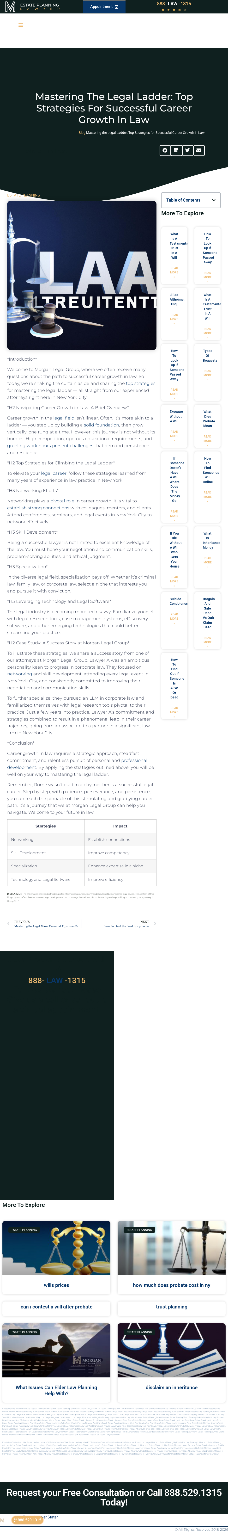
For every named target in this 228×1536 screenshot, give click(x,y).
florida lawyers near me (132, 1432)
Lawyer (42, 9)
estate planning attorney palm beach (55, 1423)
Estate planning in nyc (158, 1445)
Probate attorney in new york (24, 1454)
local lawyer (18, 1417)
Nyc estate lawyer (115, 1451)
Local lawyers (69, 1451)
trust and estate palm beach (71, 1435)
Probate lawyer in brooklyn (68, 1454)
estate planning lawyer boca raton (87, 1420)
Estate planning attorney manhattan (62, 1445)
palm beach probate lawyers (159, 1426)
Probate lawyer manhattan (160, 1454)
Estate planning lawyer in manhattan (49, 1448)
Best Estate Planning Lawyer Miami (138, 1412)
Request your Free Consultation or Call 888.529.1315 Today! (114, 1497)
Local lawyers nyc (83, 1451)
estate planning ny (168, 1442)
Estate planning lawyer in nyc (108, 1448)
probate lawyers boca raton (207, 1426)
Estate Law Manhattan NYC (38, 1442)
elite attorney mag (90, 1417)
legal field (63, 418)
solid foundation (101, 425)
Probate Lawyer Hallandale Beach (169, 1409)
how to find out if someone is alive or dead (177, 678)
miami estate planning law (180, 1432)
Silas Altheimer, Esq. (177, 299)
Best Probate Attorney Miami (88, 1412)
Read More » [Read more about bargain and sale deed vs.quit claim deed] (208, 642)
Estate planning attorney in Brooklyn (204, 1454)
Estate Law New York (59, 1442)
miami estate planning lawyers (205, 1432)
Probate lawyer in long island (92, 1454)
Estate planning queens (35, 1451)
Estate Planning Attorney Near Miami (34, 1412)
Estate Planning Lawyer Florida (113, 1409)
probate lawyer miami (45, 1420)
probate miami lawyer (26, 1435)
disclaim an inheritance (172, 1387)
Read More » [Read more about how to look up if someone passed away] (208, 277)
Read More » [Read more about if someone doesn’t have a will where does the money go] (174, 516)
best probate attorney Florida (111, 1429)
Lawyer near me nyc (54, 1451)
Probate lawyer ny (148, 1451)
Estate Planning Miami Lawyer (43, 1409)
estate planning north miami (81, 1432)
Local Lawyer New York (150, 1442)
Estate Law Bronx (132, 1442)
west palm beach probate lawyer (103, 1426)
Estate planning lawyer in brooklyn (210, 1445)
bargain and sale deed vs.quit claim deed (209, 613)
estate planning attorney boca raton (179, 1420)
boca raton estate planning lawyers (49, 1426)
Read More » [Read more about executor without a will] (174, 436)
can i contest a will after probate (56, 1307)
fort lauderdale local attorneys (155, 1432)
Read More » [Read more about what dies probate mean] (208, 441)
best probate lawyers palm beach (189, 1429)
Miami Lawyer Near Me (90, 1409)
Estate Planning (39, 5)
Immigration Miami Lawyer (81, 1414)
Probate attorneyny (132, 1451)
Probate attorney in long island (194, 1451)
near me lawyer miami (25, 1420)
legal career (53, 473)
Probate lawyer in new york (117, 1454)
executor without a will (176, 416)
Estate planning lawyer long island (135, 1448)
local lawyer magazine (49, 1417)
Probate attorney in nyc (47, 1454)
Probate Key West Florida (169, 1414)
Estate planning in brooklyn (113, 1445)
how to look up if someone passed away (210, 248)
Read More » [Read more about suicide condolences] (174, 619)
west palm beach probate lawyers (131, 1426)
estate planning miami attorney (183, 1417)
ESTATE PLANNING (23, 195)
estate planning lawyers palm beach (117, 1420)
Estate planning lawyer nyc (162, 1448)
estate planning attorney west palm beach (89, 1423)
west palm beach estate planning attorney (200, 1423)
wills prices (56, 1285)
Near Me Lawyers (147, 1409)
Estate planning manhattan (13, 1451)
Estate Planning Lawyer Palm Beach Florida (20, 1414)
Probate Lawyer (25, 1429)
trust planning (171, 1307)
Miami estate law (91, 1435)
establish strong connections (38, 508)
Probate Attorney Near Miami (63, 1412)
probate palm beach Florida (47, 1435)
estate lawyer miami (63, 1420)
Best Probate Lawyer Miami (111, 1412)
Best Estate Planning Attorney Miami (169, 1412)
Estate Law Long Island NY (80, 1442)
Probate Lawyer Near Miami (195, 1409)
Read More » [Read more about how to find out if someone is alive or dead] (174, 712)
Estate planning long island (209, 1448)
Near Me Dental (133, 1409)
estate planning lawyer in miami (54, 1432)
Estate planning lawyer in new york (80, 1448)
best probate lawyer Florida (162, 1429)
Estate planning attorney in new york (192, 1442)
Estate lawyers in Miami (110, 1435)
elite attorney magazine (108, 1417)
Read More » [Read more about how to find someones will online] (208, 497)
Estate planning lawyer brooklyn (181, 1445)
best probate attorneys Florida (137, 1429)
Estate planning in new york (137, 1445)
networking (19, 674)
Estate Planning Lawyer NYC (68, 1409)
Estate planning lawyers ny (186, 1448)
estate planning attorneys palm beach (24, 1423)
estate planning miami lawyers (156, 1417)
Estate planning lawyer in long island (17, 1448)
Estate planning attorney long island (31, 1445)
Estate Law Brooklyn (116, 1442)
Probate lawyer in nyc (138, 1454)
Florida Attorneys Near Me (147, 1414)
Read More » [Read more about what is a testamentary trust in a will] (174, 272)
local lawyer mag (32, 1417)
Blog (82, 133)
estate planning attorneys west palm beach (126, 1423)
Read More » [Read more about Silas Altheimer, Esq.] (174, 319)
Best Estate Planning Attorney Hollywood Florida (205, 1412)
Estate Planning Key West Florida (194, 1414)
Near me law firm (99, 1451)
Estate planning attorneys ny (89, 1445)
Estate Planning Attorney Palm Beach (54, 1414)
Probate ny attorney (179, 1454)
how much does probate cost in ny (171, 1285)
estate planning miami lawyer (130, 1417)
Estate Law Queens (99, 1442)
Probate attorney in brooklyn (168, 1451)
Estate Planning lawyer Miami (105, 1414)
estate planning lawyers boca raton (148, 1420)
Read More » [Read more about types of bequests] (208, 375)
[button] (21, 25)
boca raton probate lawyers (76, 1426)
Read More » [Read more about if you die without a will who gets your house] (174, 581)
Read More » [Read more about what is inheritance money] (208, 562)
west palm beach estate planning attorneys (163, 1423)
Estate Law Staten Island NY (14, 1442)
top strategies (141, 383)
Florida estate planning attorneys (107, 1432)
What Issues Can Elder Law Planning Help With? (56, 1390)
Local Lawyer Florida (127, 1414)
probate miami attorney (206, 1417)
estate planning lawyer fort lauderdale (24, 1432)
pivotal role (62, 501)
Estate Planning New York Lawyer (16, 1409)
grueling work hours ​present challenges (50, 445)
